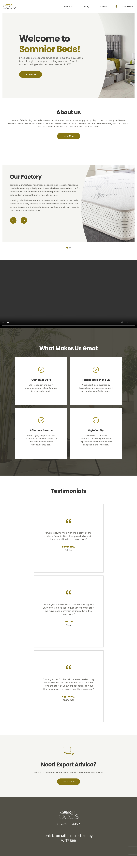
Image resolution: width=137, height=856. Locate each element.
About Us (68, 6)
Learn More (30, 74)
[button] (13, 220)
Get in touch (68, 781)
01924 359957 (127, 6)
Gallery (85, 6)
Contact (102, 6)
